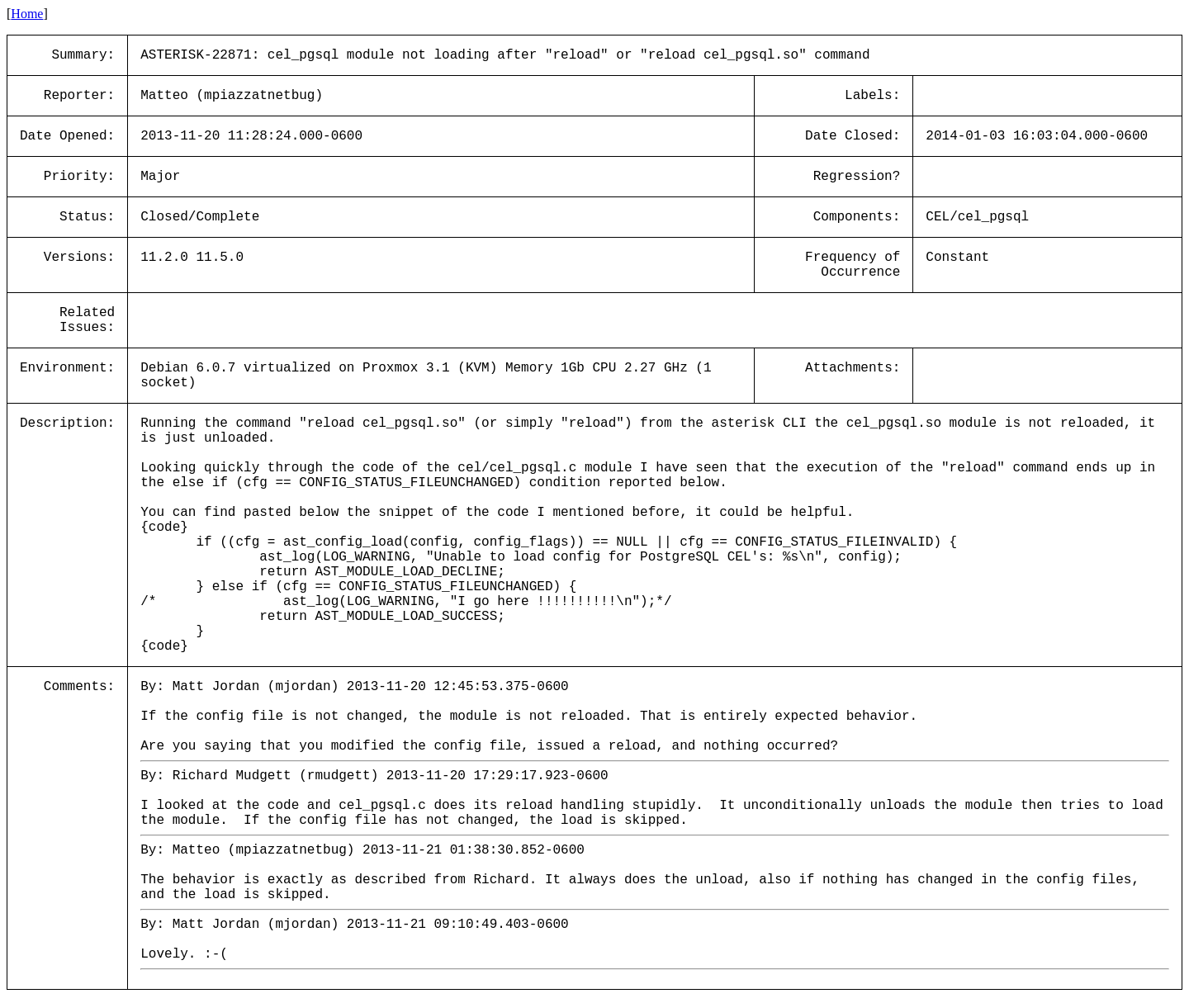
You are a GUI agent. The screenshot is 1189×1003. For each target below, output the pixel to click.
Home (27, 14)
